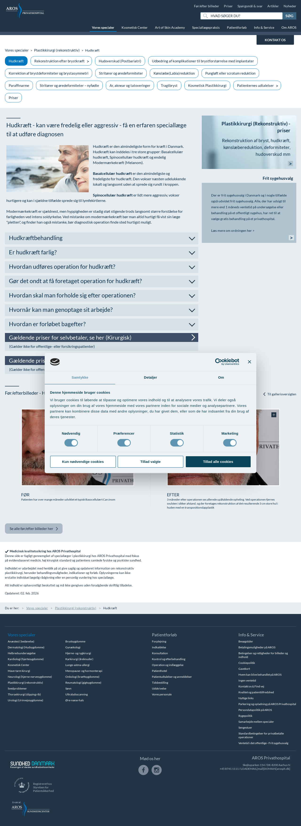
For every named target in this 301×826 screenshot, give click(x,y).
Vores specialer (103, 27)
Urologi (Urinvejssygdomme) (25, 700)
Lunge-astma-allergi (77, 665)
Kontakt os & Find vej (251, 686)
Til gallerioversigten (279, 394)
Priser (228, 6)
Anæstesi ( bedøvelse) (21, 641)
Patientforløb (237, 27)
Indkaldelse (159, 647)
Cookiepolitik (246, 663)
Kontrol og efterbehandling (168, 659)
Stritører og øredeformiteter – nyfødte (69, 85)
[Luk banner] (249, 361)
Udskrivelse (159, 688)
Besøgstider (245, 641)
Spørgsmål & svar (250, 6)
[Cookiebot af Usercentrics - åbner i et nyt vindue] (218, 361)
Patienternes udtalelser (255, 85)
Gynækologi (72, 647)
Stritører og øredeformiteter (121, 73)
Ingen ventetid (247, 680)
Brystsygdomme (75, 641)
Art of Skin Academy (170, 27)
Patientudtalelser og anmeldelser (172, 676)
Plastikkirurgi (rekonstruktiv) (54, 50)
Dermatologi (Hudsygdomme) (26, 647)
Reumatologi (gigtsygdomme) (83, 682)
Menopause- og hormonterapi (83, 671)
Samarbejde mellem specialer (256, 721)
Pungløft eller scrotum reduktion (230, 73)
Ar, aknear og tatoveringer (130, 85)
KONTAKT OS (275, 40)
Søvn (68, 688)
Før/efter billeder (206, 6)
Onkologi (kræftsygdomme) (82, 676)
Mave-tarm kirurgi (19, 671)
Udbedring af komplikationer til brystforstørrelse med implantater (203, 61)
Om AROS (288, 27)
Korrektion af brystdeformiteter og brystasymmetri (48, 73)
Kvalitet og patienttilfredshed (256, 692)
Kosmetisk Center (135, 27)
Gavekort (244, 668)
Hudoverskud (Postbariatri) (120, 61)
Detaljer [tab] (150, 377)
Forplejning (159, 641)
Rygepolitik (245, 716)
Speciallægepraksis (206, 27)
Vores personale (162, 694)
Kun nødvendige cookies (83, 462)
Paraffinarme (19, 85)
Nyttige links (245, 698)
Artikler (273, 6)
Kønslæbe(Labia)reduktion (174, 73)
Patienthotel (159, 671)
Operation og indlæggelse (167, 665)
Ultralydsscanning (76, 694)
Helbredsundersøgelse (22, 653)
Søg (289, 15)
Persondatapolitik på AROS (255, 710)
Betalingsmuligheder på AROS (256, 647)
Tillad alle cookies (218, 462)
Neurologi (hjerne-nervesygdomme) (30, 676)
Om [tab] (221, 377)
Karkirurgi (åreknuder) (79, 659)
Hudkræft (16, 61)
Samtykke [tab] (80, 377)
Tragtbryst (169, 85)
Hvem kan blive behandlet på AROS (259, 674)
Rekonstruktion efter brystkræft (59, 61)
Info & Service (264, 27)
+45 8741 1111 (229, 768)
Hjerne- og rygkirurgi (78, 653)
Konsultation (160, 653)
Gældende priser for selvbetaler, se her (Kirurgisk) (72, 337)
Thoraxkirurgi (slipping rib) (24, 694)
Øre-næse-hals (74, 700)
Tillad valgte (150, 462)
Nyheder (290, 6)
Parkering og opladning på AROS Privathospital (267, 704)
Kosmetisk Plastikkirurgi (207, 85)
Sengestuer (245, 727)
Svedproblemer (17, 688)
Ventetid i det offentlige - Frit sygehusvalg (263, 743)
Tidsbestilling (160, 682)
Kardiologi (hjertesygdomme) (26, 659)
